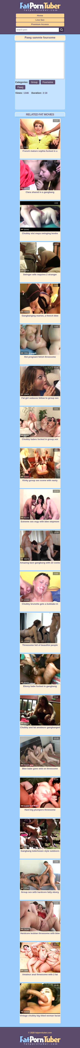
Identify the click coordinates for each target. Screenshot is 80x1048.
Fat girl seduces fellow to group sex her (40, 384)
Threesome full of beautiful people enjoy (40, 631)
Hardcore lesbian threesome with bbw (40, 918)
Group (34, 82)
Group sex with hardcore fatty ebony (40, 876)
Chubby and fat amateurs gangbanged (40, 712)
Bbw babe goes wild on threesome (40, 753)
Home (40, 15)
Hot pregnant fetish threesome (40, 341)
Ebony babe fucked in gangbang (40, 671)
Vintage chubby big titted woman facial (40, 1000)
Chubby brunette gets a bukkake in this (40, 590)
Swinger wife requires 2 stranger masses (40, 260)
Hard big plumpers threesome (40, 794)
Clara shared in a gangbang (40, 176)
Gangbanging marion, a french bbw (40, 300)
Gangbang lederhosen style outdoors (40, 835)
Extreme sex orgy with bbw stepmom (40, 506)
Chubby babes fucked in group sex (40, 423)
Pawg (20, 87)
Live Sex (40, 20)
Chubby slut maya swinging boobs (40, 218)
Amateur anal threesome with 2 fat (40, 959)
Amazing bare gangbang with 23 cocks (40, 547)
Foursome (48, 82)
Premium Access (40, 24)
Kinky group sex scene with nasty (40, 465)
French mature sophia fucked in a (40, 135)
